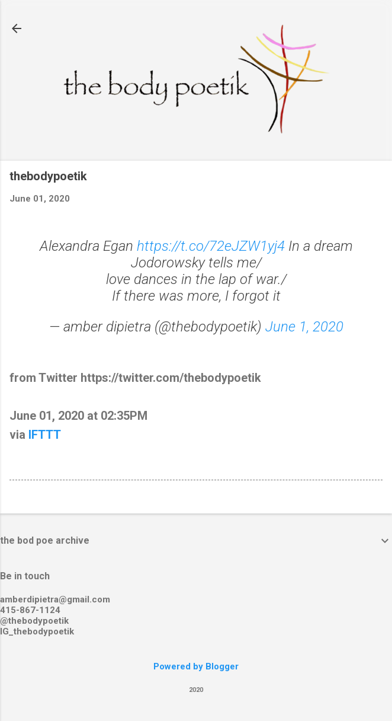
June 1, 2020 (304, 326)
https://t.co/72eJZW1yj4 (211, 246)
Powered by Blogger (196, 666)
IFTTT (44, 435)
